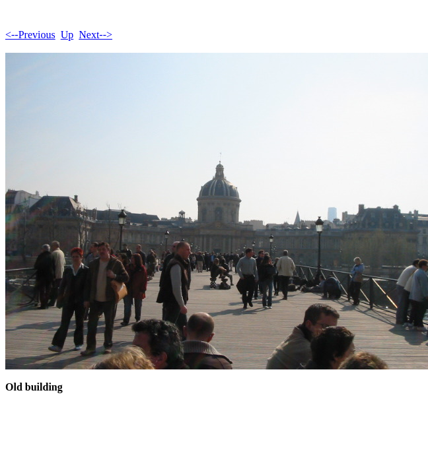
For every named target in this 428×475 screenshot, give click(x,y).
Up (67, 34)
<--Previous (30, 34)
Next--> (95, 34)
